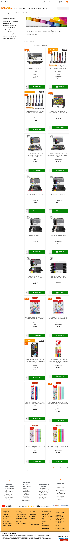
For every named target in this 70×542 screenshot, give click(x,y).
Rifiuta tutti (64, 540)
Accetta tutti (64, 538)
